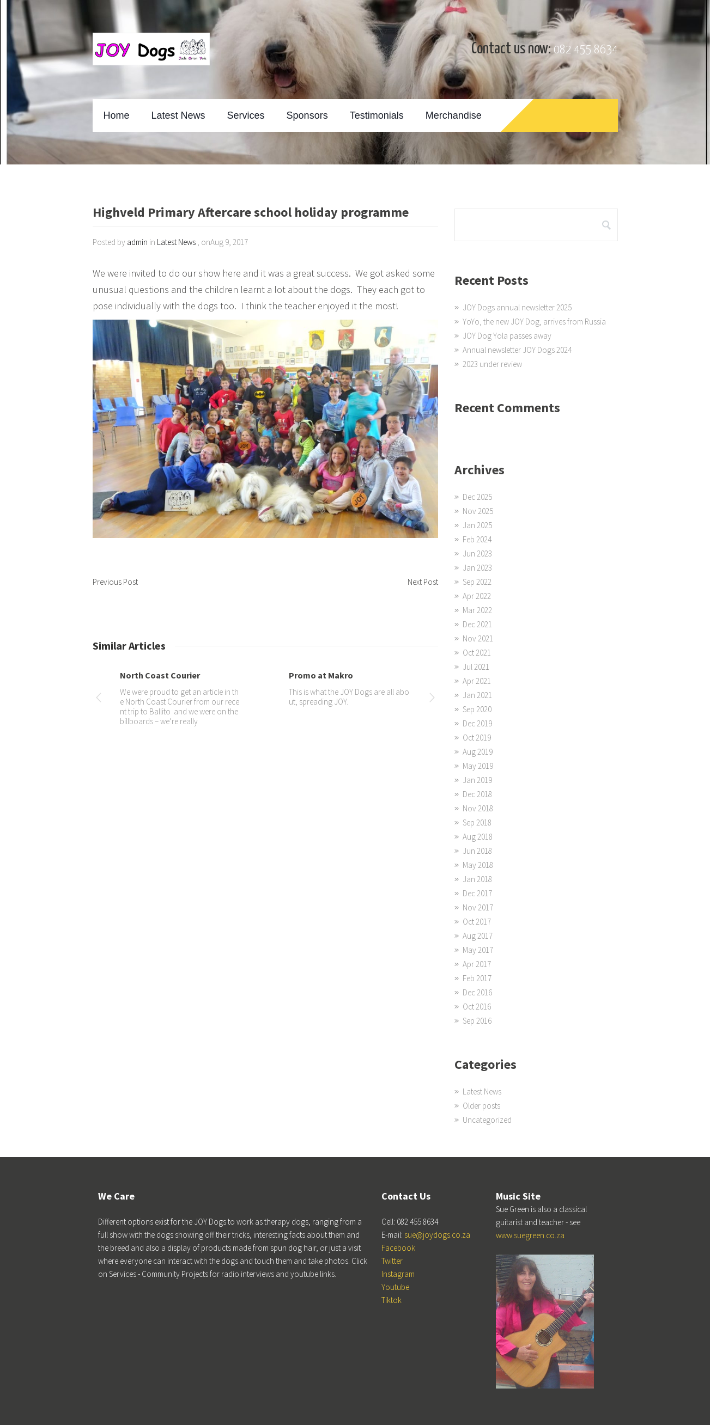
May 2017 (478, 950)
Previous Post (115, 582)
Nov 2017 (478, 907)
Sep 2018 (477, 822)
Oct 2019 (477, 737)
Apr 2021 (477, 681)
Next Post (423, 582)
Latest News (178, 115)
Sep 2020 (477, 709)
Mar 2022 (477, 610)
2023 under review (492, 364)
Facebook (398, 1248)
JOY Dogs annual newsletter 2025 (517, 307)
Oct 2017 (477, 921)
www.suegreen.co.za (530, 1235)
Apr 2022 (477, 596)
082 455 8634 (586, 50)
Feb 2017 (477, 978)
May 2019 (478, 766)
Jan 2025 (477, 525)
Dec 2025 (477, 497)
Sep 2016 (477, 1021)
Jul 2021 (476, 667)
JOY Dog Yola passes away (507, 336)
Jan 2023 (477, 567)
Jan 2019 (477, 780)
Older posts (481, 1105)
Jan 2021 (477, 695)
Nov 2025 (478, 511)
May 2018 (478, 865)
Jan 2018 (477, 879)
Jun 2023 (477, 553)
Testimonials (377, 115)
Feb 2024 (477, 539)
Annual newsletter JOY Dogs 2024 (517, 350)
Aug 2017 (478, 936)
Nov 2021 (478, 638)
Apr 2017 (477, 964)
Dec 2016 (477, 992)
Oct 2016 (477, 1006)
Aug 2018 (478, 836)
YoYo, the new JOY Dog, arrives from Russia (534, 321)
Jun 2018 (477, 851)
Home (117, 115)
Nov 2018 (478, 808)
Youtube (395, 1287)
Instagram (398, 1274)
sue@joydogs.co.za (437, 1235)
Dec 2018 (477, 794)
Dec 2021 (477, 624)
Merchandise (454, 115)
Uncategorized (487, 1120)
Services (246, 115)
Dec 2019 (477, 723)
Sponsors (307, 115)
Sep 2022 (477, 582)
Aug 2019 (478, 752)
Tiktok (391, 1300)
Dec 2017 (477, 893)
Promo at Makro (321, 675)
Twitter (392, 1261)
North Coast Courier (160, 675)
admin (137, 242)
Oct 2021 (477, 652)
